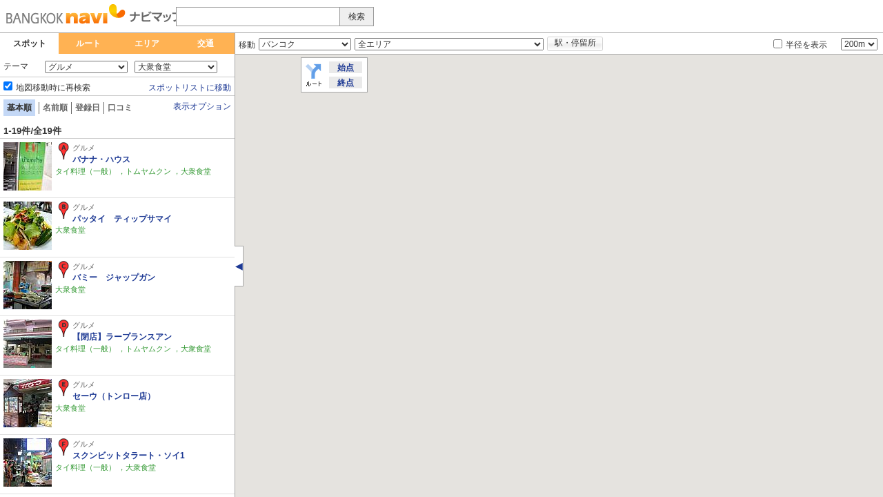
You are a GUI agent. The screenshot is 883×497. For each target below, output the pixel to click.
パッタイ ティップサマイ (122, 219)
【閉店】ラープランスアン (126, 337)
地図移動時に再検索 (53, 87)
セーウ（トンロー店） (113, 396)
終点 (345, 83)
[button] (435, 313)
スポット (29, 43)
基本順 (19, 108)
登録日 (87, 108)
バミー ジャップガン (113, 277)
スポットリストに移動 (189, 87)
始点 (345, 67)
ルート (88, 43)
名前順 (55, 108)
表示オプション (202, 106)
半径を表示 (806, 45)
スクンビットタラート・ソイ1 (128, 455)
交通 (205, 43)
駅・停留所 (575, 43)
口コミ (120, 108)
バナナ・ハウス (101, 159)
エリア (147, 43)
